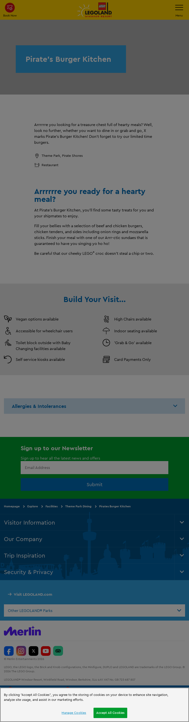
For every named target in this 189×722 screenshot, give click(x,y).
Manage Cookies (74, 713)
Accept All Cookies (110, 713)
